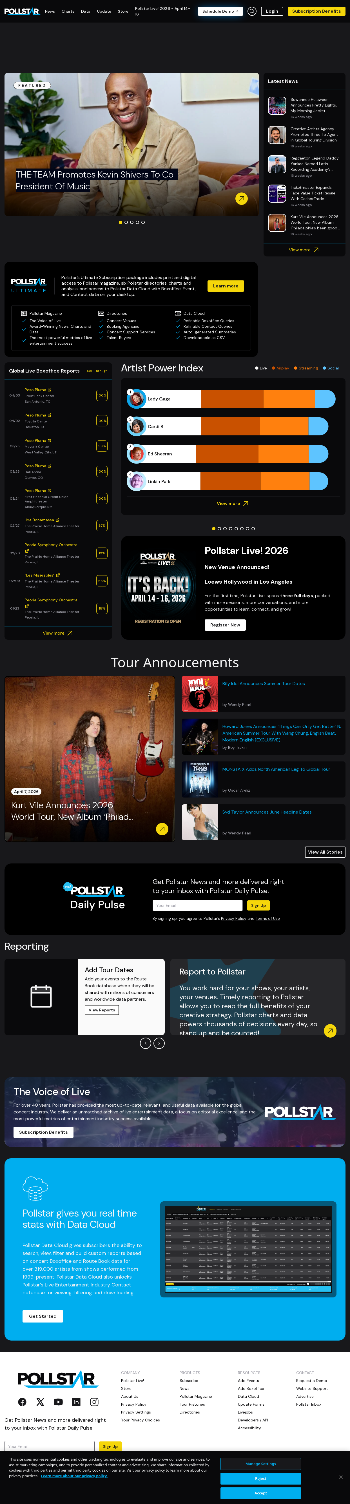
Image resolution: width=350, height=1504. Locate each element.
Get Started (43, 1316)
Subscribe (189, 1380)
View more (304, 250)
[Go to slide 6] (242, 528)
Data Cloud (248, 1396)
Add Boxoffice (251, 1388)
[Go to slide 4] (137, 222)
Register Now (225, 625)
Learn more (225, 286)
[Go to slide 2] (126, 222)
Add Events (248, 1380)
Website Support (312, 1388)
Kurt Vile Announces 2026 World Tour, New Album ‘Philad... (72, 811)
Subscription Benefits (316, 11)
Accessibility (249, 1427)
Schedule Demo (220, 11)
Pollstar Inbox (308, 1404)
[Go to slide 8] (253, 528)
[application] (233, 440)
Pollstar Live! (132, 1380)
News (185, 1388)
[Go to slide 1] (120, 222)
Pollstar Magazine (196, 1396)
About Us (129, 1396)
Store (126, 1388)
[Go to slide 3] (131, 222)
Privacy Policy (233, 918)
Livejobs (245, 1412)
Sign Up (258, 905)
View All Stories (325, 852)
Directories (190, 1412)
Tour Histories (192, 1404)
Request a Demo (311, 1380)
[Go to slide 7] (247, 528)
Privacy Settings (136, 1412)
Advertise (305, 1396)
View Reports (102, 1010)
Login (272, 11)
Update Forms (251, 1404)
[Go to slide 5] (143, 222)
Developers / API (253, 1420)
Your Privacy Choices (140, 1420)
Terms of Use (268, 918)
